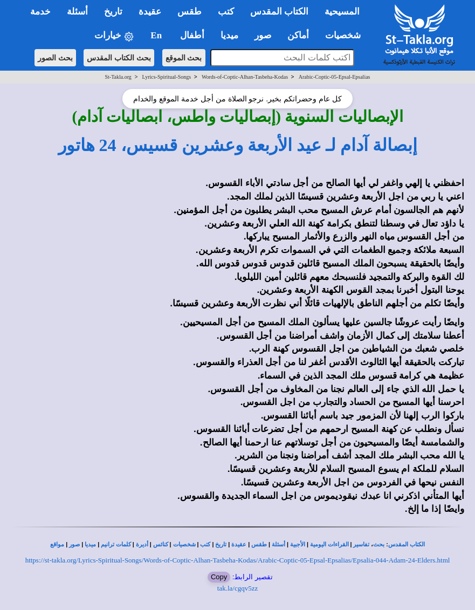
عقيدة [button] (150, 11)
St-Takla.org (118, 77)
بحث (378, 544)
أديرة (142, 544)
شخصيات (184, 544)
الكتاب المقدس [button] (279, 11)
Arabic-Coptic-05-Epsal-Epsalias (334, 77)
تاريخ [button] (113, 11)
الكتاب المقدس (406, 544)
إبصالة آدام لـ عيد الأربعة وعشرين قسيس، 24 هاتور (237, 145)
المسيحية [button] (342, 11)
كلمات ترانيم (116, 544)
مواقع (57, 544)
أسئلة (278, 544)
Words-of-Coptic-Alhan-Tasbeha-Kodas (245, 77)
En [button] (157, 35)
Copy (219, 577)
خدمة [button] (40, 11)
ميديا (90, 544)
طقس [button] (189, 11)
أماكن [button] (298, 35)
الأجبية (297, 544)
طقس (259, 544)
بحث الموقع (184, 57)
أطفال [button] (192, 35)
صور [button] (262, 35)
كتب (205, 544)
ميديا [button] (229, 35)
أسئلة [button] (77, 11)
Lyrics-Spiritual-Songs (166, 77)
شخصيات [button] (346, 35)
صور (74, 544)
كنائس (160, 544)
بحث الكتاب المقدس (119, 57)
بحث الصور (55, 57)
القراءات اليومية (329, 544)
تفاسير (361, 544)
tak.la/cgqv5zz (237, 588)
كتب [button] (226, 11)
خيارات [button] (114, 36)
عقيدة (238, 544)
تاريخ (220, 544)
